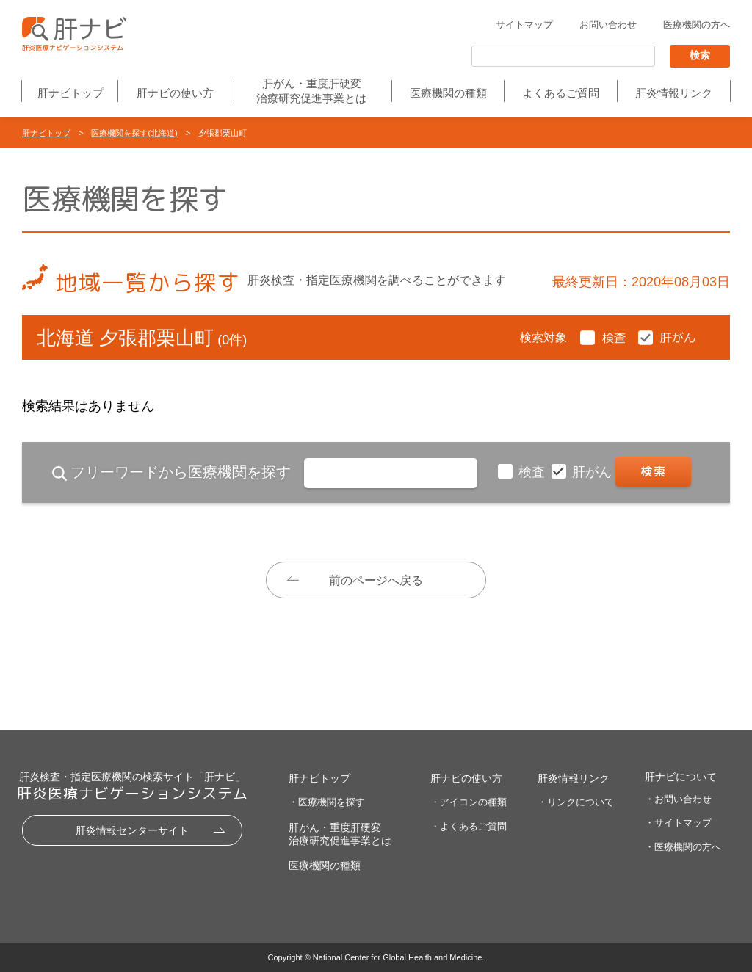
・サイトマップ (678, 822)
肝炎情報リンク (673, 93)
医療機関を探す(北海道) (134, 132)
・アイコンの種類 (468, 802)
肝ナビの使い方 (175, 93)
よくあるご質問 (560, 93)
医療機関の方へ (696, 24)
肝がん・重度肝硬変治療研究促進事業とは (311, 90)
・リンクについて (576, 802)
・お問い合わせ (678, 799)
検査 (533, 472)
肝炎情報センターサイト (132, 830)
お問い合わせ (608, 24)
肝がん (593, 472)
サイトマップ (524, 24)
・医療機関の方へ (683, 846)
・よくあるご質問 (468, 826)
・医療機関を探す (327, 802)
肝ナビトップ (70, 93)
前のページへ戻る (376, 580)
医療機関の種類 (448, 93)
